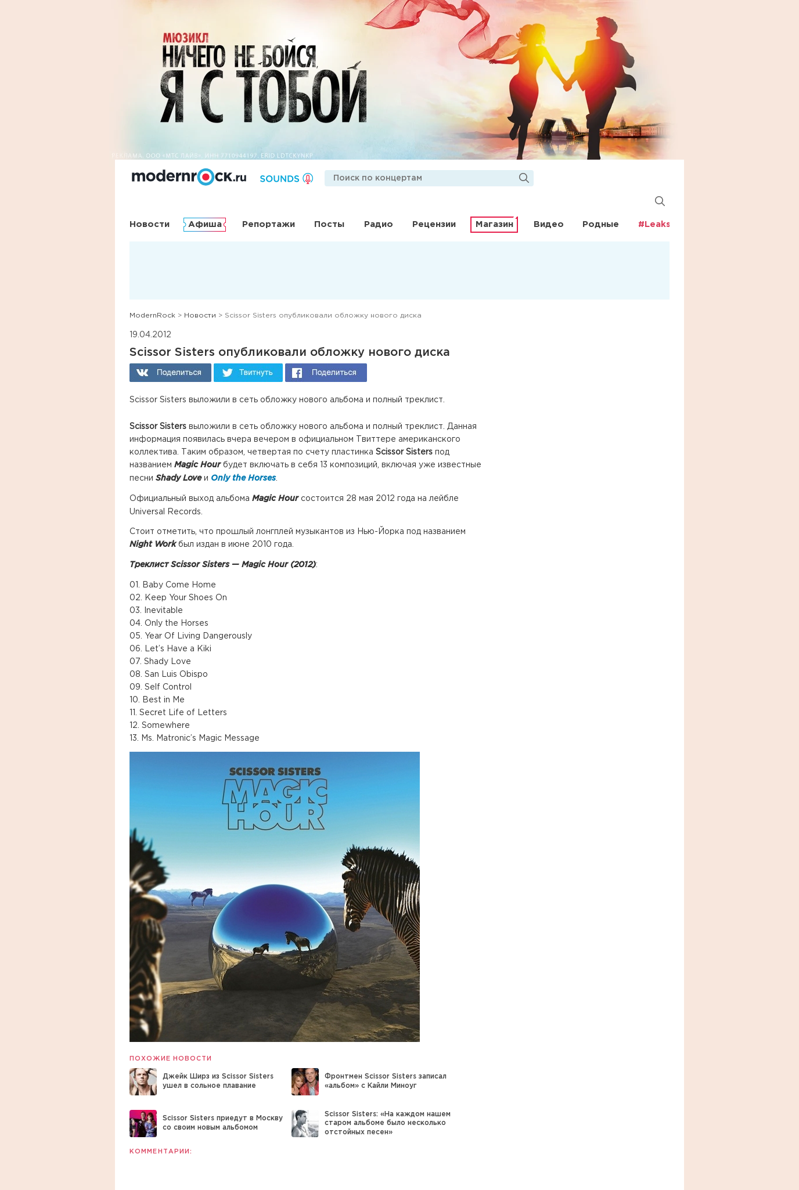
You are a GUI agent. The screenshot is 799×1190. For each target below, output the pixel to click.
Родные (600, 224)
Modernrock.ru (189, 177)
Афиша (205, 224)
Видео (549, 224)
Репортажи (268, 224)
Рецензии (434, 224)
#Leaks (654, 224)
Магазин (494, 224)
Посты (329, 224)
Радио (378, 224)
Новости (149, 224)
